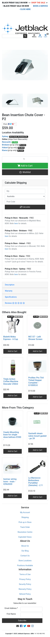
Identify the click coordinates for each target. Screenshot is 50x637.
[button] (25, 172)
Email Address (11, 608)
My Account (25, 512)
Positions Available (25, 565)
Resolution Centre (25, 532)
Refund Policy (25, 594)
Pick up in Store (25, 522)
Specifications (11, 297)
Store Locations (25, 561)
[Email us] (17, 626)
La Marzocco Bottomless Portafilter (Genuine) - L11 (35, 482)
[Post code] (25, 201)
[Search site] (25, 36)
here (16, 223)
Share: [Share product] (8, 124)
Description (9, 285)
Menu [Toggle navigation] (34, 36)
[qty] (25, 191)
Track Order (25, 527)
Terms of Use (25, 574)
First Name (11, 614)
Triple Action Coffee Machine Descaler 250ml (10, 381)
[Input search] (12, 36)
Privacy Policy (25, 579)
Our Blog (25, 551)
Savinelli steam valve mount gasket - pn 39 (37, 436)
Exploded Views (24, 537)
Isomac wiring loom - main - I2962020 (10, 481)
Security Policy (25, 584)
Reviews (15, 303)
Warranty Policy (25, 589)
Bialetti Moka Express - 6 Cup (10, 337)
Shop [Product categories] (40, 36)
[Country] (25, 196)
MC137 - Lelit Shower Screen (35, 337)
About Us (25, 546)
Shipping (25, 517)
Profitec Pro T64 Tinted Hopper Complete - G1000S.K (36, 381)
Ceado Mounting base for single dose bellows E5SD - (12, 436)
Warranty (8, 291)
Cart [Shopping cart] (46, 36)
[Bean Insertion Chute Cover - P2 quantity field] (25, 159)
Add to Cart (25, 165)
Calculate (25, 207)
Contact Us (25, 556)
